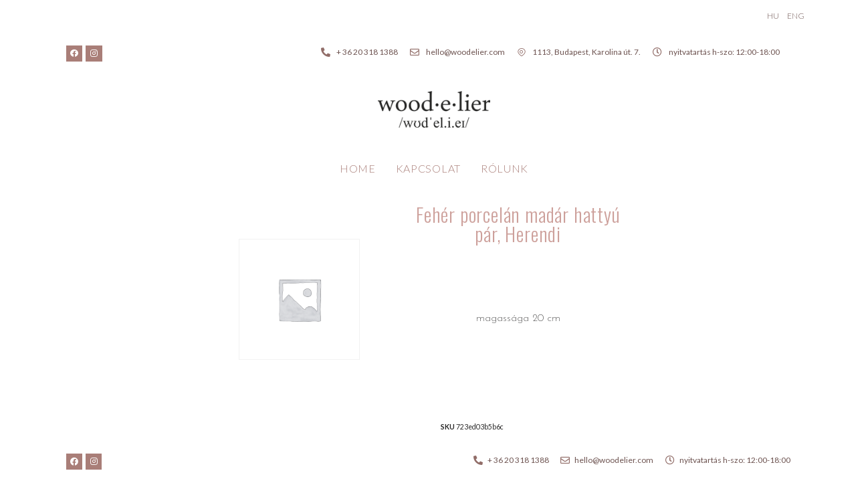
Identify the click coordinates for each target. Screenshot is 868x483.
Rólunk (504, 168)
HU (773, 16)
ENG (795, 16)
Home (358, 168)
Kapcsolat (428, 168)
